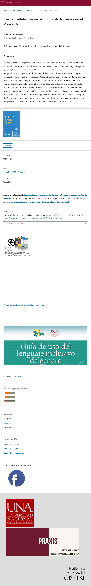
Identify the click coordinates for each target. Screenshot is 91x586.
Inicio (6, 10)
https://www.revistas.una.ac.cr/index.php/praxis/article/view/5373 (32, 218)
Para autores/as (11, 448)
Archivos (17, 10)
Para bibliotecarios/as (14, 453)
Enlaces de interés (12, 376)
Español (7, 423)
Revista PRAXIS (14, 3)
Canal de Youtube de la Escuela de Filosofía (24, 305)
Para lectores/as (11, 444)
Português (8, 427)
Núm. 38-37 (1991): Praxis (35, 10)
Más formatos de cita (14, 224)
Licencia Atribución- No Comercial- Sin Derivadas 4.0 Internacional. (40, 202)
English (7, 418)
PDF (9, 145)
